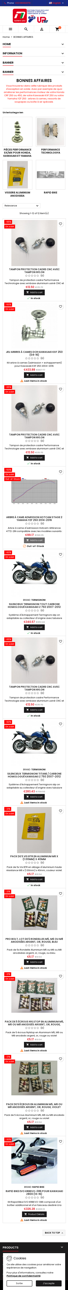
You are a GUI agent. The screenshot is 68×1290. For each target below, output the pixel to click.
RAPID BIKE (50, 192)
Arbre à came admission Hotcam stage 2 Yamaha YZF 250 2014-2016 (34, 518)
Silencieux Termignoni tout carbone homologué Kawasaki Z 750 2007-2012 (34, 605)
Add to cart (34, 292)
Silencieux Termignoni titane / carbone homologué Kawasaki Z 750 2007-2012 (34, 775)
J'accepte (49, 1283)
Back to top (54, 1232)
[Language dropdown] (56, 3)
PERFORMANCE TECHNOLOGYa (50, 151)
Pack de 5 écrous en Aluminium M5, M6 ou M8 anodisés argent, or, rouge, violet (34, 1105)
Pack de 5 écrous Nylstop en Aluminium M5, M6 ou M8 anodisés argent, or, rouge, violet (34, 1024)
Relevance (22, 206)
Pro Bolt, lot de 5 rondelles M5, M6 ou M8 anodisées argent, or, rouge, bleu (34, 940)
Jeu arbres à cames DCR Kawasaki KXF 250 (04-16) (34, 353)
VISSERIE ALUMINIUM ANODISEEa (17, 194)
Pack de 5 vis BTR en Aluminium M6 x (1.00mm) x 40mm (34, 858)
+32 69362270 (22, 2)
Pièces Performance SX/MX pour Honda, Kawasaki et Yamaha (17, 153)
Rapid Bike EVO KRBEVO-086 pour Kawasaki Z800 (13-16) (34, 1192)
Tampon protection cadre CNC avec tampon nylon (34, 271)
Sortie (19, 1283)
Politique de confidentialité (23, 1276)
